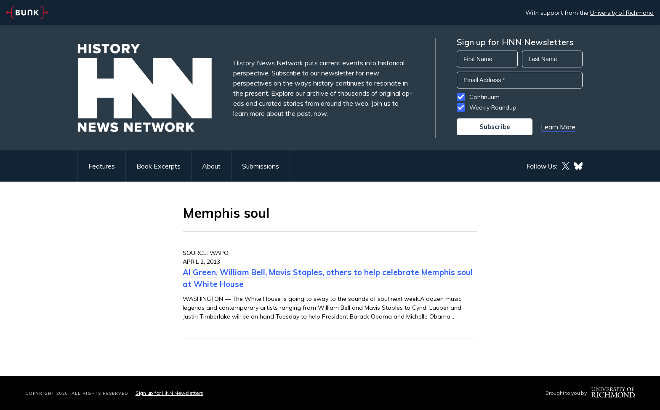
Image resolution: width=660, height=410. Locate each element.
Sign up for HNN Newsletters (169, 393)
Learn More (558, 127)
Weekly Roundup (492, 107)
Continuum (484, 97)
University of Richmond (622, 12)
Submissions (260, 166)
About (211, 166)
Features (101, 166)
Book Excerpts (158, 166)
